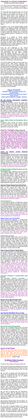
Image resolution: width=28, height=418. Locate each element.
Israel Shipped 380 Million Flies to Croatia (12, 313)
